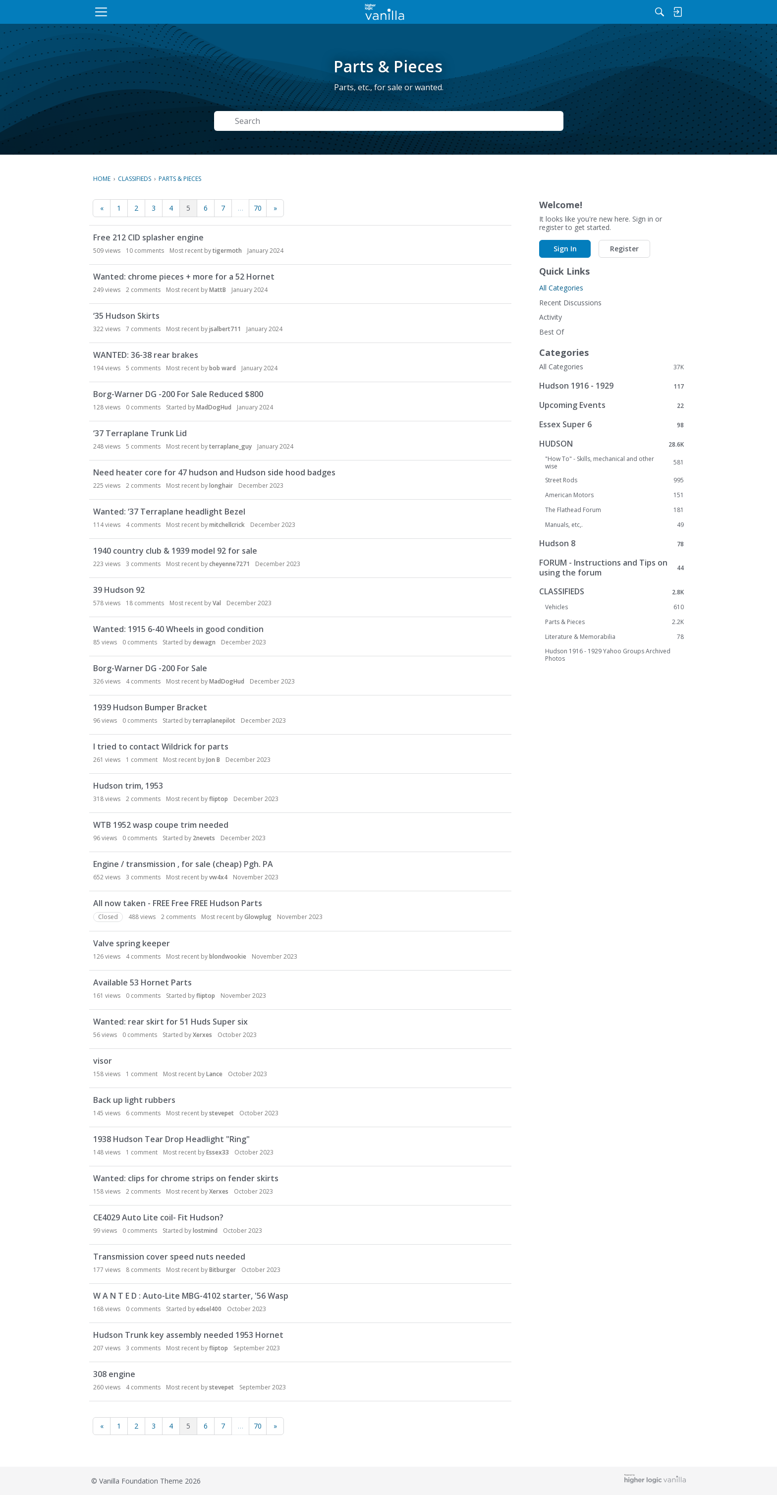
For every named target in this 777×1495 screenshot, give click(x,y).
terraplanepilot (214, 720)
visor (102, 1060)
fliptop (218, 799)
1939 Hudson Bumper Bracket (150, 707)
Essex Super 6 (611, 424)
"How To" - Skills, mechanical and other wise (614, 462)
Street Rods (614, 480)
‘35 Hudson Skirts (126, 315)
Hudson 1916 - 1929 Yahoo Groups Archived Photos (607, 654)
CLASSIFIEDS (611, 591)
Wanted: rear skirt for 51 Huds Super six (170, 1021)
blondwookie (227, 956)
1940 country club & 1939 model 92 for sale (175, 550)
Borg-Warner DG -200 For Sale (150, 668)
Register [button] (624, 248)
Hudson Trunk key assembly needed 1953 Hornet (188, 1334)
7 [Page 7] (223, 208)
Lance (214, 1074)
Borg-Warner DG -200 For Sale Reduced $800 (178, 394)
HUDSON (611, 444)
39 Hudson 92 (119, 589)
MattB (217, 290)
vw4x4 (218, 877)
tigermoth (227, 250)
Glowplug (258, 917)
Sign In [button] (565, 248)
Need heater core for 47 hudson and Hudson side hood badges (214, 472)
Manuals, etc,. (614, 524)
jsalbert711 (225, 329)
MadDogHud (213, 407)
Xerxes (202, 1035)
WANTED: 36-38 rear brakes (145, 354)
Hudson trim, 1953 (128, 785)
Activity (550, 317)
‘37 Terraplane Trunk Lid (140, 433)
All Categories (561, 287)
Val (217, 603)
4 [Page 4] (171, 208)
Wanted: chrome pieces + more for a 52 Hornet (184, 276)
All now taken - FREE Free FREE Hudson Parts (177, 903)
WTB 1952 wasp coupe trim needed (160, 824)
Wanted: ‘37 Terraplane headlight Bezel (169, 511)
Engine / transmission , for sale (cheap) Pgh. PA (183, 864)
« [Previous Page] (102, 208)
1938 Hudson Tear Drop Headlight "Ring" (171, 1139)
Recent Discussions (570, 302)
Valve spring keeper (131, 943)
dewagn (204, 642)
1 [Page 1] (119, 208)
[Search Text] (362, 121)
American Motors (614, 495)
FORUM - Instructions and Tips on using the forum (611, 567)
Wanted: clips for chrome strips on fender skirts (185, 1178)
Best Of (551, 332)
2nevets (204, 838)
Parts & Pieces (614, 622)
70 (258, 208)
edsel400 (209, 1309)
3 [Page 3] (154, 208)
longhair (221, 485)
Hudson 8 (611, 543)
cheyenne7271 (229, 564)
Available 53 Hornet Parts (142, 982)
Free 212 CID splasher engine (148, 237)
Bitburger (222, 1269)
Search (536, 120)
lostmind (205, 1230)
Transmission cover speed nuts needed (169, 1256)
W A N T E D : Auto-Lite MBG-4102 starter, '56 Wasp (190, 1295)
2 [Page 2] (136, 208)
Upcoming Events (611, 405)
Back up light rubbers (134, 1099)
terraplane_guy (230, 446)
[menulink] (173, 12)
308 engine (114, 1374)
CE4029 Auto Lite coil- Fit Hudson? (158, 1217)
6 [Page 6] (206, 208)
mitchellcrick (227, 524)
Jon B (213, 759)
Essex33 (217, 1152)
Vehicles (614, 607)
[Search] (581, 12)
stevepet (221, 1113)
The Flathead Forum (614, 510)
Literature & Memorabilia (614, 636)
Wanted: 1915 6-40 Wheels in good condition (178, 629)
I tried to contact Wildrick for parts (160, 746)
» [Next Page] (275, 208)
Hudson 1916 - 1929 (611, 386)
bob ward (222, 368)
